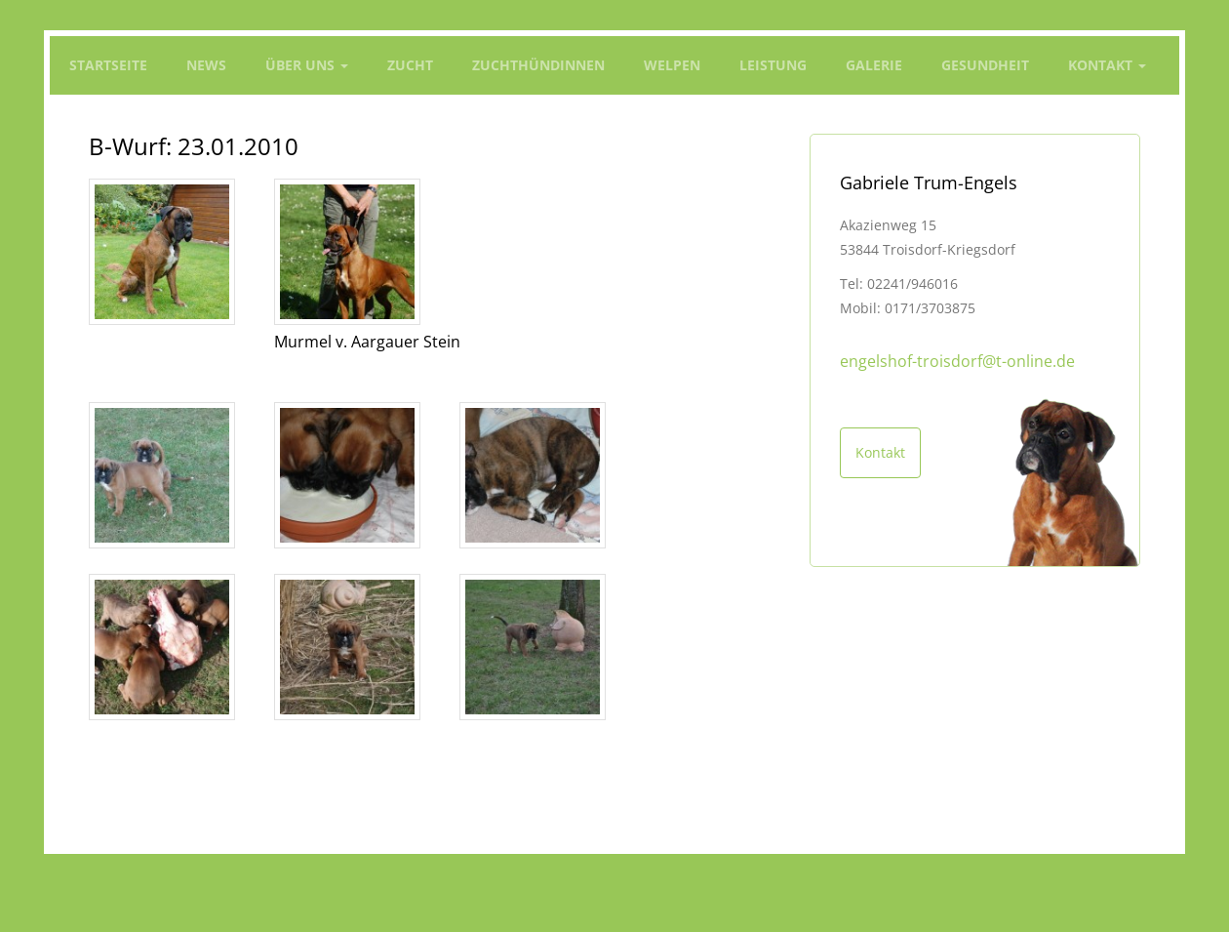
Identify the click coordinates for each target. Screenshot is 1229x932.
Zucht (410, 65)
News (206, 65)
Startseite (108, 65)
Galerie (874, 65)
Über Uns (306, 65)
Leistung (773, 65)
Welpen (672, 65)
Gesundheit (985, 65)
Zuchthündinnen (538, 65)
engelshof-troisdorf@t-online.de (957, 361)
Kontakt (1107, 65)
